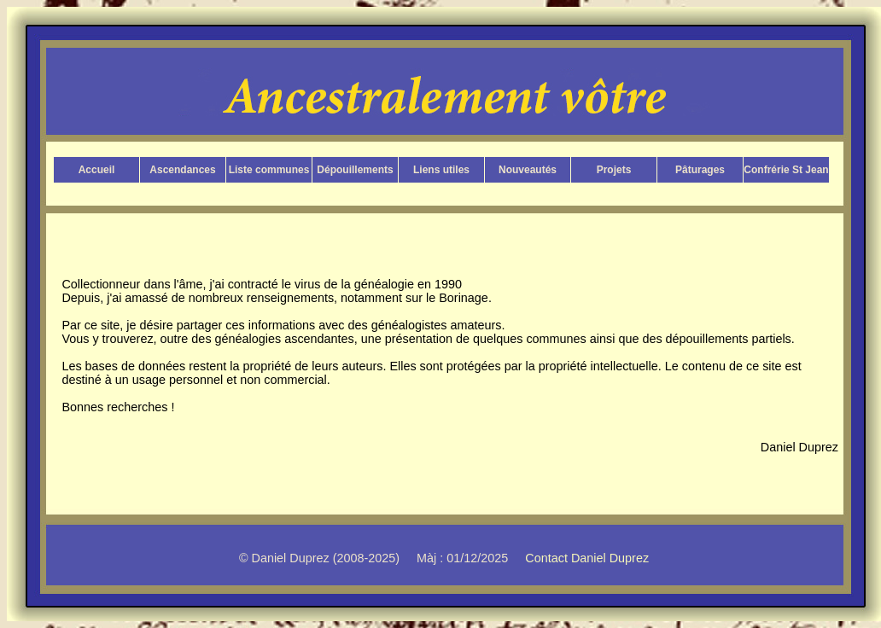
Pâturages (700, 170)
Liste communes (269, 170)
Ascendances (182, 170)
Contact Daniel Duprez (587, 558)
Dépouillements (355, 170)
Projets (614, 170)
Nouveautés (528, 170)
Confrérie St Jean (786, 170)
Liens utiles (441, 170)
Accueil (97, 170)
